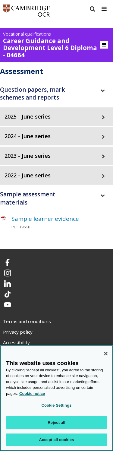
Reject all (56, 422)
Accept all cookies (56, 439)
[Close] (105, 353)
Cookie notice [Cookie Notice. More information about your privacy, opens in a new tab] (32, 393)
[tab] (56, 93)
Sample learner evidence (45, 219)
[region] (56, 398)
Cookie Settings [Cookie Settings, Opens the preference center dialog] (56, 405)
